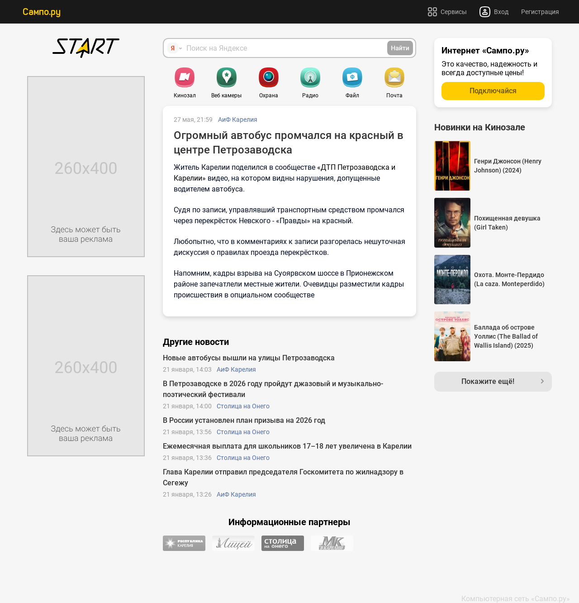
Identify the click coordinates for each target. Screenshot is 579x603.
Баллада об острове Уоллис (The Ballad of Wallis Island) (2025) (506, 336)
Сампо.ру (42, 11)
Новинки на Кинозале (479, 127)
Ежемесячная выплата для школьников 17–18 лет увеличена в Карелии (287, 446)
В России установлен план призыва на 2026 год (244, 420)
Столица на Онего (243, 406)
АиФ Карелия (237, 119)
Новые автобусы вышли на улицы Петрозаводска (249, 358)
